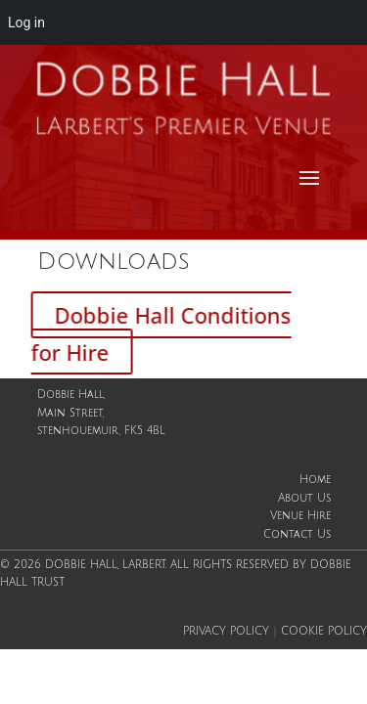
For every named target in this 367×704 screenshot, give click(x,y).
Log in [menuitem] (26, 22)
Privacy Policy (226, 632)
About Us (304, 499)
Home (315, 480)
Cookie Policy (324, 632)
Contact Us (297, 535)
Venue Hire (300, 516)
